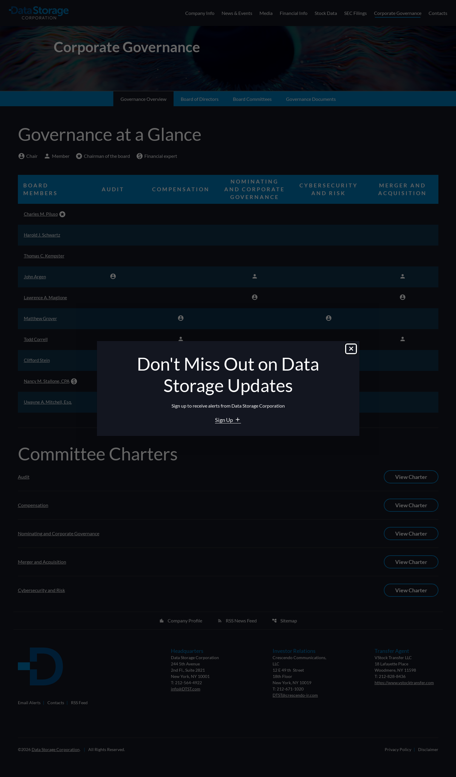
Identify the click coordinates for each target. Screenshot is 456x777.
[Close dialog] (351, 349)
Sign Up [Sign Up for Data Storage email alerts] (224, 420)
